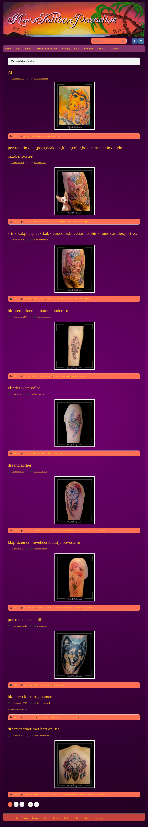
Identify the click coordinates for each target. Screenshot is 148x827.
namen (74, 376)
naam (68, 376)
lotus (64, 717)
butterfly (36, 453)
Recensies (114, 48)
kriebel (52, 717)
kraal (82, 794)
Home (8, 48)
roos (77, 530)
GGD (76, 48)
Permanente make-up (46, 48)
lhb (53, 608)
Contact (101, 48)
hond (31, 685)
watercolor (57, 453)
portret (75, 221)
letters (58, 717)
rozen (87, 530)
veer (97, 530)
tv (58, 136)
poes (69, 221)
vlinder (49, 453)
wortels (89, 608)
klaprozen (41, 608)
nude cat (63, 221)
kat (44, 221)
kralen (88, 794)
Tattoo (28, 48)
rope (82, 530)
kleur (39, 136)
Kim (18, 48)
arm (28, 136)
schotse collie (59, 685)
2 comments (42, 626)
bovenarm (28, 221)
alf (25, 136)
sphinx (87, 221)
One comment (40, 162)
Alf (11, 72)
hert (72, 794)
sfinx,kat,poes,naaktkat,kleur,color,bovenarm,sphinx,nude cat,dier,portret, (72, 233)
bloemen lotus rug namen (30, 696)
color (33, 136)
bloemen (27, 376)
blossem (43, 376)
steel (83, 608)
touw (92, 530)
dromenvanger (56, 530)
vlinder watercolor (24, 387)
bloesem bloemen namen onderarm (38, 310)
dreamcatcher (20, 465)
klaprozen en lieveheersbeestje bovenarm (44, 542)
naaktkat (55, 221)
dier (40, 221)
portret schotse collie (26, 619)
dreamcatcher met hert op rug (34, 729)
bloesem (35, 376)
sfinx (81, 221)
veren (102, 530)
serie (54, 136)
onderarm (82, 376)
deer (31, 794)
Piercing (65, 48)
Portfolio (88, 48)
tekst (85, 717)
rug (80, 717)
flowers (56, 376)
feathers (66, 530)
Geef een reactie (41, 78)
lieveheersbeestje (63, 608)
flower (40, 717)
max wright (46, 136)
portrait (43, 685)
